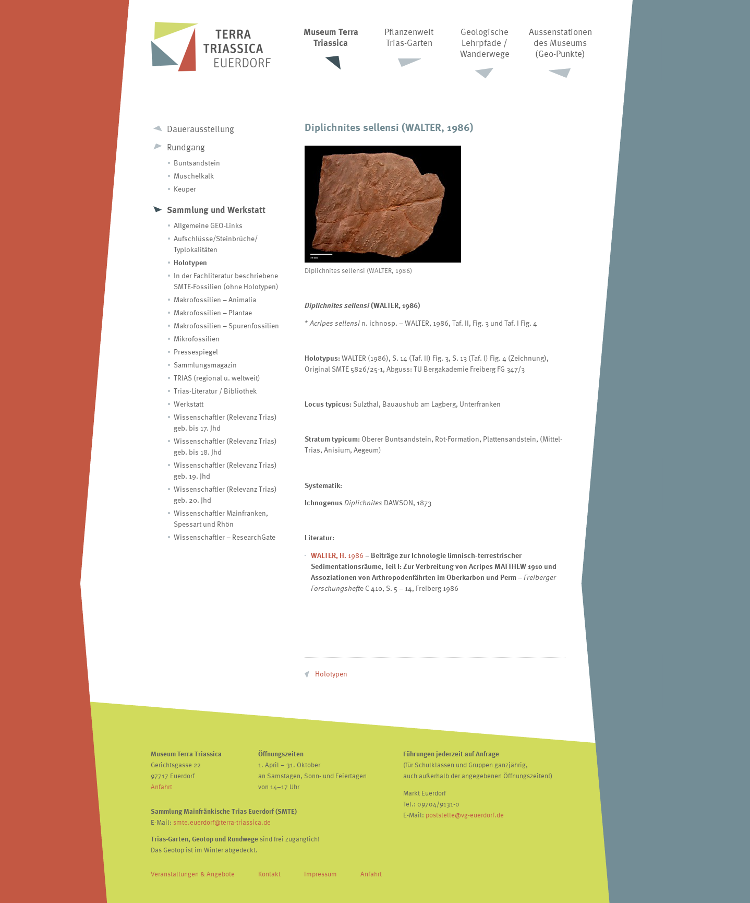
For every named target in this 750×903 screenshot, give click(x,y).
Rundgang (186, 146)
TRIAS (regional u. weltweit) (217, 377)
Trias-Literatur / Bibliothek (215, 390)
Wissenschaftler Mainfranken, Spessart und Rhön (221, 518)
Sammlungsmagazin (205, 364)
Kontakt (269, 874)
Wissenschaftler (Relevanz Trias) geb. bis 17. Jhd (225, 422)
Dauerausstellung (200, 128)
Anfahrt (161, 786)
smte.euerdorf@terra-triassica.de (222, 822)
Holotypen (190, 262)
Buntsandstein (197, 162)
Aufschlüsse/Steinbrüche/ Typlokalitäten (216, 244)
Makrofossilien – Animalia (215, 299)
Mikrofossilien (197, 338)
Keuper (185, 188)
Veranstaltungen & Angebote (193, 874)
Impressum (320, 874)
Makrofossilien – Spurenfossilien (226, 325)
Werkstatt (188, 403)
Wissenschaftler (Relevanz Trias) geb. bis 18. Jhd (225, 446)
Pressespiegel (196, 351)
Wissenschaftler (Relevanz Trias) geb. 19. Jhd (225, 470)
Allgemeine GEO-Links (208, 225)
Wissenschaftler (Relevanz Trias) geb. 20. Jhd (225, 494)
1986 (337, 555)
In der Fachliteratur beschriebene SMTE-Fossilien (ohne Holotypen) (226, 281)
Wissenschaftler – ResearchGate (224, 536)
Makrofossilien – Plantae (213, 312)
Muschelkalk (194, 175)
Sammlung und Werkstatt (216, 209)
